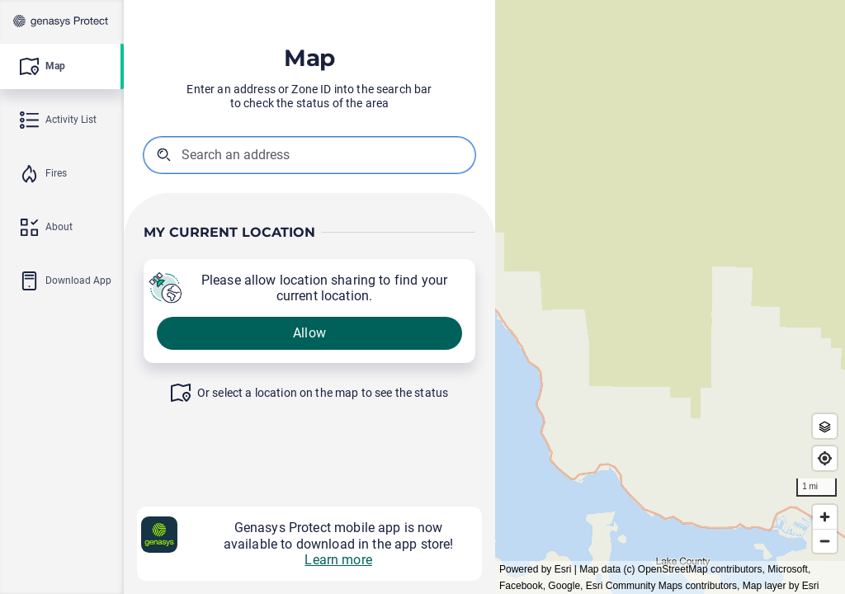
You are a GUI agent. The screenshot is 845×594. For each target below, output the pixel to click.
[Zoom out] (825, 541)
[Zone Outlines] (825, 426)
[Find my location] (825, 458)
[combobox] (265, 155)
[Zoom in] (825, 517)
